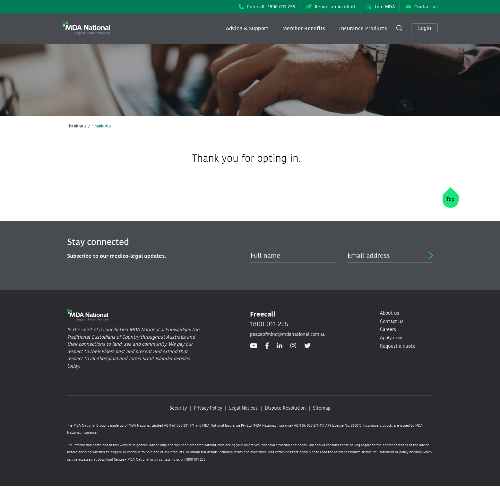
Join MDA (380, 7)
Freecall (267, 7)
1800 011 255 (269, 323)
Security (178, 408)
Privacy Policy (208, 408)
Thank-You (76, 126)
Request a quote (397, 346)
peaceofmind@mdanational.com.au (288, 334)
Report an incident (331, 7)
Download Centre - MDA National (123, 459)
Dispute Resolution (285, 408)
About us (389, 313)
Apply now (391, 338)
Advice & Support (247, 28)
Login (424, 28)
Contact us (422, 7)
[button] (247, 28)
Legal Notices (243, 408)
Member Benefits (303, 28)
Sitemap (322, 408)
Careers (388, 329)
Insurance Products (363, 28)
